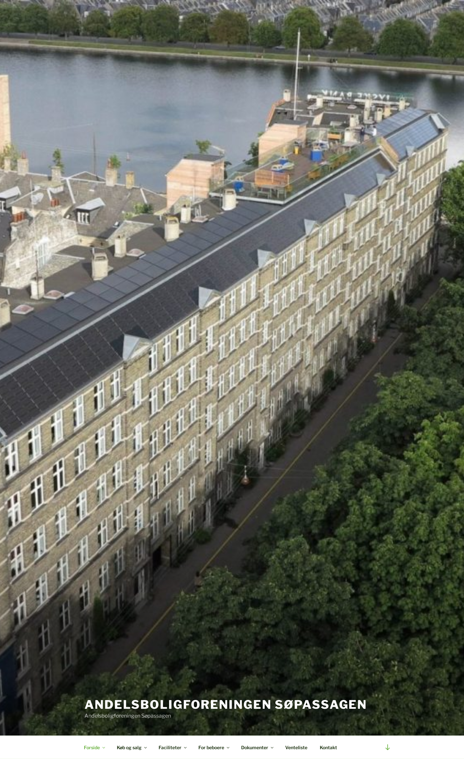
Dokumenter (257, 747)
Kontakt (328, 747)
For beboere (214, 747)
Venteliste (296, 747)
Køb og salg (132, 747)
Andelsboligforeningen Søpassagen (226, 704)
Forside (95, 747)
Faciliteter (173, 747)
